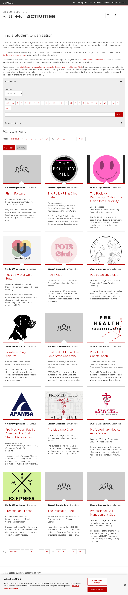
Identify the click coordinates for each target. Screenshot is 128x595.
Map (90, 3)
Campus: (9, 89)
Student (29, 17)
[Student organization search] (60, 114)
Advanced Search (13, 123)
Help (74, 3)
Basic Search (10, 81)
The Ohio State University (8, 3)
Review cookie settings (97, 585)
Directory (9, 99)
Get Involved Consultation (93, 59)
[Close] (125, 588)
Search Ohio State (118, 3)
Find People (98, 3)
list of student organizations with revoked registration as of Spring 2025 (50, 67)
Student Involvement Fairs (14, 55)
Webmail (107, 3)
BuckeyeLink (82, 3)
